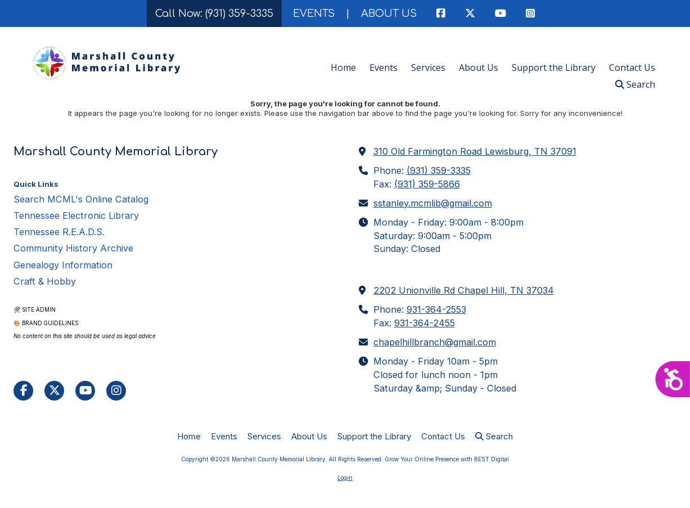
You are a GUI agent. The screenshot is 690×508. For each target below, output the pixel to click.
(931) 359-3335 (439, 170)
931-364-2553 (436, 309)
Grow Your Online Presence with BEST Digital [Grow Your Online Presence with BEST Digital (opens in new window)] (447, 459)
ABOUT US (389, 13)
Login (345, 477)
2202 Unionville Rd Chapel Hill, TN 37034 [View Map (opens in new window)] (463, 290)
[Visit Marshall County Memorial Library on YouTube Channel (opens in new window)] (85, 391)
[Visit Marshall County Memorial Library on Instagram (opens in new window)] (116, 391)
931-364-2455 (424, 323)
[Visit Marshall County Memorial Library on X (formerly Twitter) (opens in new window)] (54, 391)
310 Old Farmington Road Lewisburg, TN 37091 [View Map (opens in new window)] (474, 151)
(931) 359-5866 (427, 184)
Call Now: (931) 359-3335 (214, 13)
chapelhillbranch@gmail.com (434, 342)
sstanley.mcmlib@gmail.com (432, 203)
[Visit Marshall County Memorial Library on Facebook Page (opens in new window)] (23, 391)
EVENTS (314, 13)
